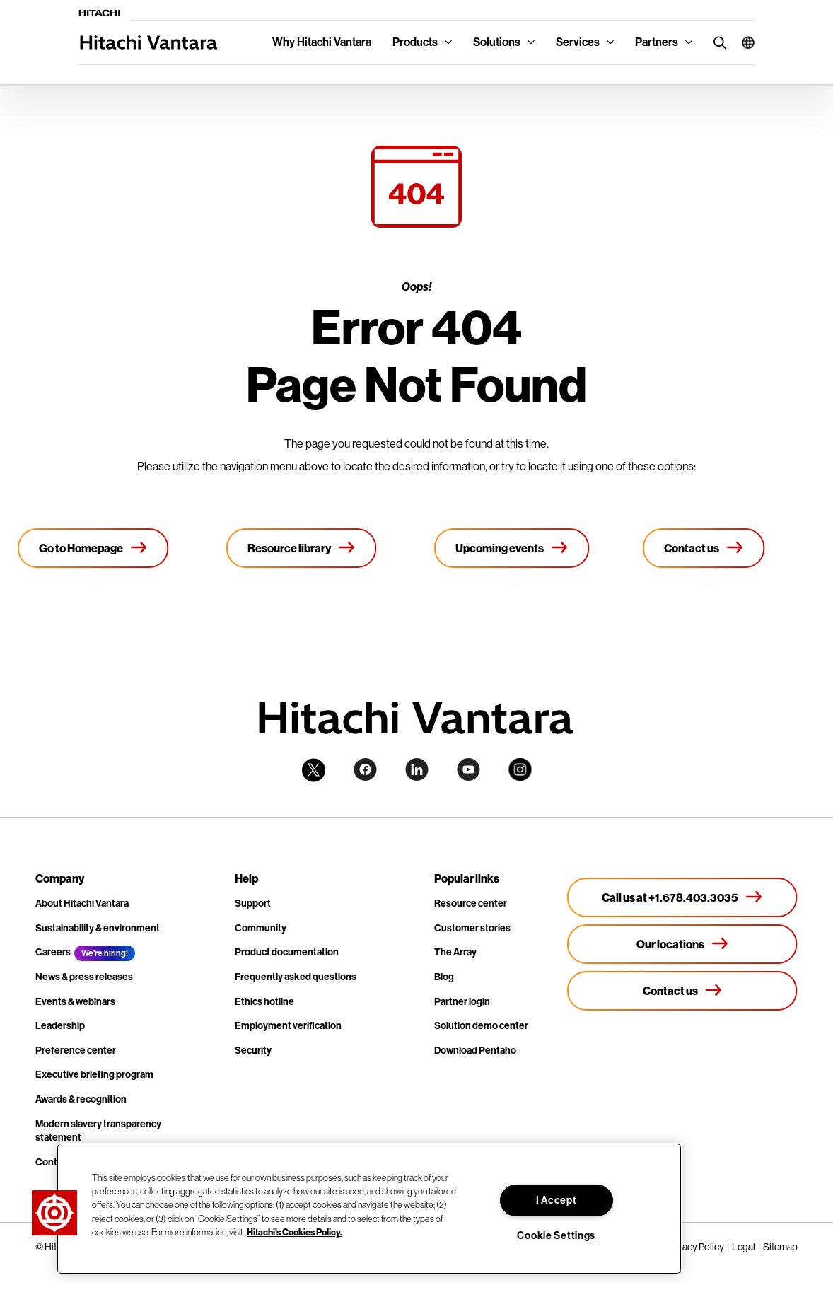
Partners (656, 42)
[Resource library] (301, 548)
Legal (743, 1246)
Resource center (470, 903)
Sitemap (780, 1246)
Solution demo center (481, 1026)
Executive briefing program (94, 1075)
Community (260, 928)
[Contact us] (704, 548)
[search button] (716, 42)
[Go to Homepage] (93, 548)
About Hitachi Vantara (82, 903)
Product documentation (287, 952)
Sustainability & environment (97, 928)
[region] (369, 1208)
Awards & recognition (81, 1099)
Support (253, 903)
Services (578, 42)
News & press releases (84, 977)
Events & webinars (75, 1002)
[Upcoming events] (512, 548)
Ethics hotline (264, 1002)
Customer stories (472, 928)
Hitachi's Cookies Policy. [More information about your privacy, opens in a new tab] (294, 1232)
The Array (455, 952)
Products (415, 42)
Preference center (75, 1051)
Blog (444, 977)
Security (253, 1051)
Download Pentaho (475, 1051)
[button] (742, 42)
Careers (53, 952)
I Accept (556, 1200)
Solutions (496, 42)
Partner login (462, 1002)
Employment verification (288, 1026)
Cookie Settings (556, 1236)
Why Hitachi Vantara (321, 42)
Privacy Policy (695, 1246)
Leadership (60, 1026)
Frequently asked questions (295, 977)
